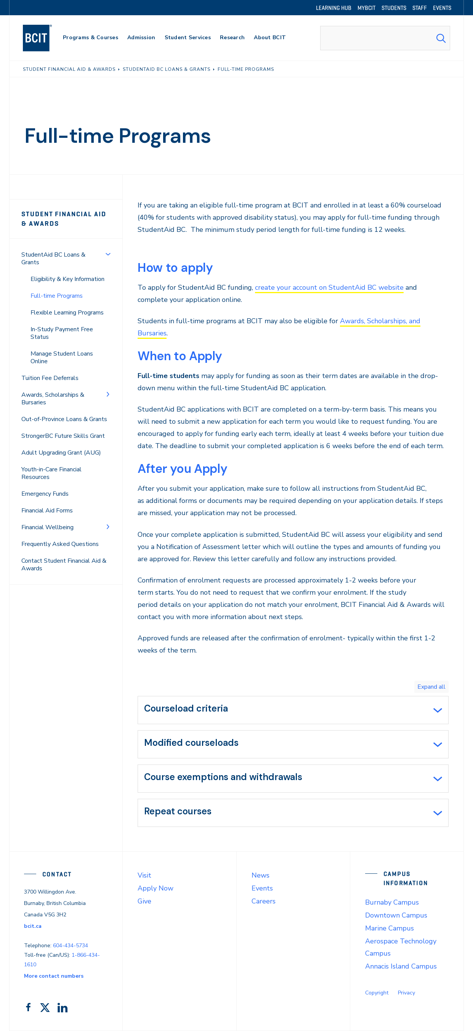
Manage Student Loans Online (61, 357)
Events (262, 888)
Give (144, 901)
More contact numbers (53, 976)
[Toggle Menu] (107, 254)
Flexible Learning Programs (67, 312)
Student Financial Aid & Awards (63, 218)
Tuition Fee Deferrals (50, 378)
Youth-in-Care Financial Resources (51, 473)
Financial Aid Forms (47, 510)
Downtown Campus (396, 915)
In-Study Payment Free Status (61, 333)
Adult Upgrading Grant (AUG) (61, 452)
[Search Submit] (441, 38)
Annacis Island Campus (401, 966)
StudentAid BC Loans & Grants (53, 259)
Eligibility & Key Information (67, 279)
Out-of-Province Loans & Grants (64, 419)
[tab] (293, 710)
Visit (144, 875)
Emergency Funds (45, 494)
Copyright (376, 992)
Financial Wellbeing (47, 527)
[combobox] (385, 38)
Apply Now (155, 888)
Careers (264, 901)
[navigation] (45, 38)
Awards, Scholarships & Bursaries (52, 399)
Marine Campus (389, 928)
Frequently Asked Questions (60, 544)
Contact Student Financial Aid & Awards (63, 565)
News (260, 875)
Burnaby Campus (392, 902)
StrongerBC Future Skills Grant (63, 436)
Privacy (406, 992)
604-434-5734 (70, 945)
